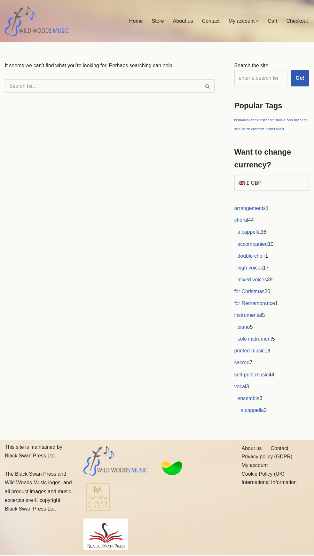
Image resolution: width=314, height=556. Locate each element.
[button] (257, 21)
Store (158, 21)
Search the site (251, 65)
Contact (210, 21)
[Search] (102, 86)
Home (136, 21)
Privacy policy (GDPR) (267, 457)
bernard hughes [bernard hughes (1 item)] (246, 120)
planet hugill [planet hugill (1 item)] (275, 129)
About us (183, 21)
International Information (269, 483)
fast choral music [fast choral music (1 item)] (272, 120)
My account (255, 466)
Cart (272, 21)
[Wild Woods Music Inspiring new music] (37, 21)
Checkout (297, 21)
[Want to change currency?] (271, 183)
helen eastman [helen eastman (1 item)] (253, 129)
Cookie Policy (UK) (263, 474)
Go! (299, 78)
